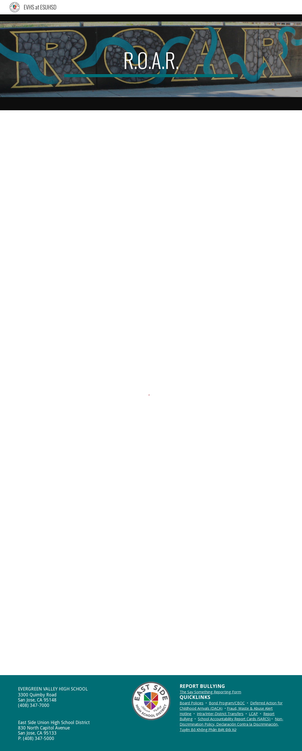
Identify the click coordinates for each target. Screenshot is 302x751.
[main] (151, 62)
